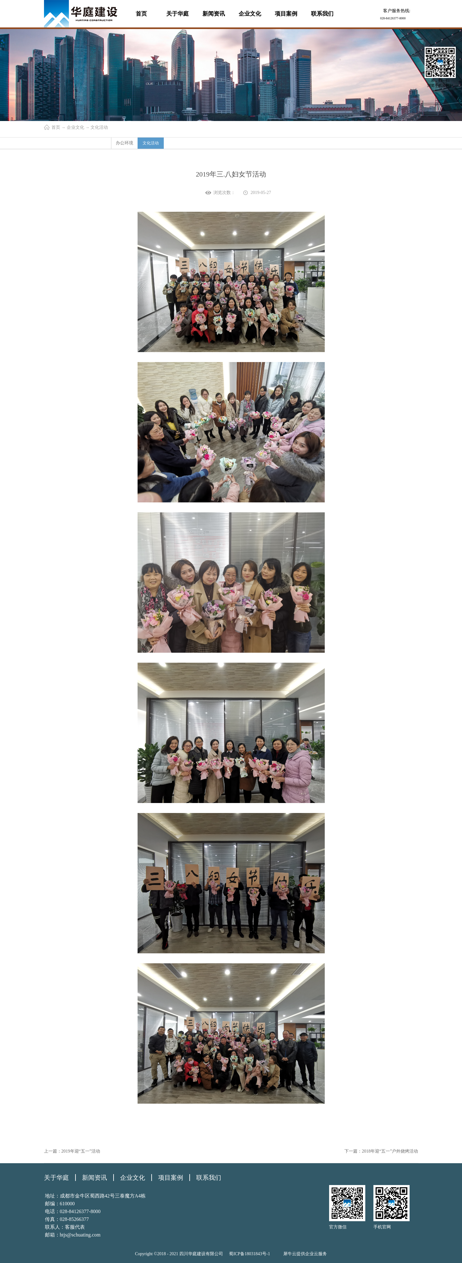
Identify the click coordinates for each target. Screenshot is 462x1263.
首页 (141, 14)
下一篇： (381, 1151)
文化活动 (99, 127)
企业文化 (75, 127)
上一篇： (72, 1151)
